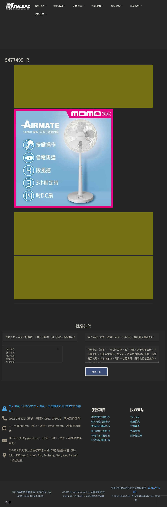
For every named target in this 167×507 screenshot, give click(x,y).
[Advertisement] (83, 86)
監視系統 (30, 362)
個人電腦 (30, 356)
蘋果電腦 (30, 352)
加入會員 (30, 349)
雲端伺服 (30, 359)
